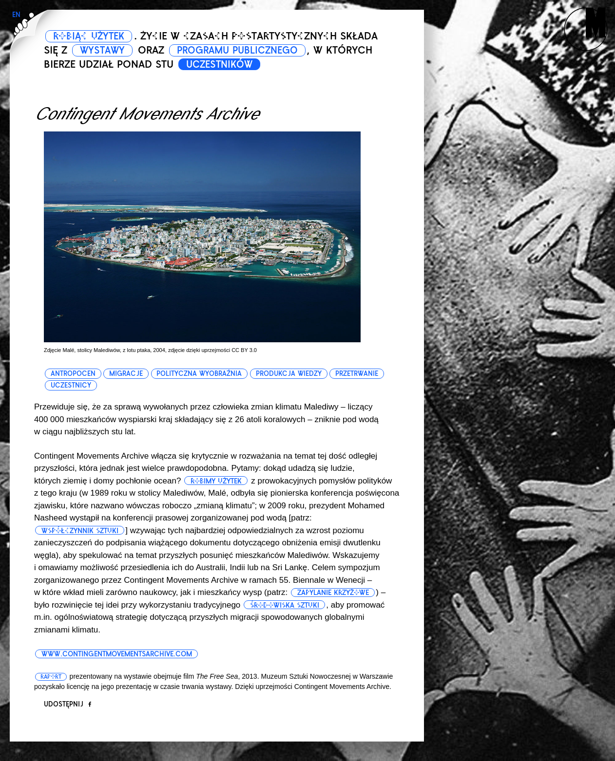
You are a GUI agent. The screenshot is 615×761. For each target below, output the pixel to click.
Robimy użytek (218, 481)
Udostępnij (67, 704)
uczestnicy (71, 385)
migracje (126, 374)
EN (16, 15)
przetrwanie (358, 374)
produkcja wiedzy (290, 374)
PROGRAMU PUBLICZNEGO (247, 50)
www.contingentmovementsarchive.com (120, 653)
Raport (51, 677)
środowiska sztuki (286, 605)
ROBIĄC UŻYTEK (92, 36)
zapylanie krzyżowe (334, 592)
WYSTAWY (105, 50)
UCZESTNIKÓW (222, 64)
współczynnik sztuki (81, 530)
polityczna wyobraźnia (200, 374)
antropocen (73, 374)
